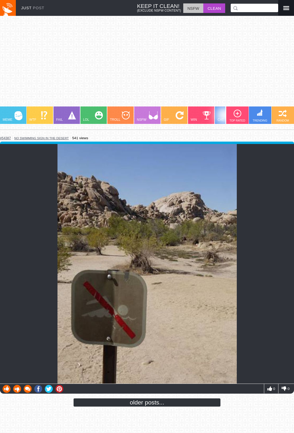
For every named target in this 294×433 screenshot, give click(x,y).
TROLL (120, 116)
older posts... (147, 402)
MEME (12, 116)
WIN (201, 116)
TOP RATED (237, 116)
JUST (32, 8)
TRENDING (260, 115)
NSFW (147, 116)
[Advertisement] (147, 64)
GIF (174, 116)
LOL (93, 116)
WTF (38, 116)
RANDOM (282, 116)
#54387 (5, 138)
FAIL (66, 116)
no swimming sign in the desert (41, 138)
